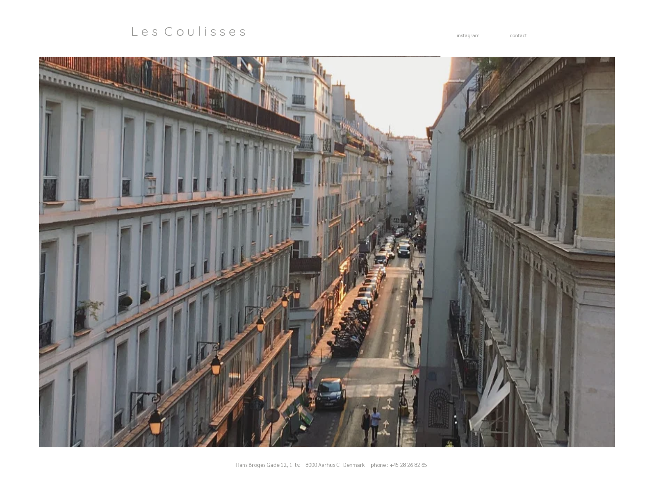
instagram (468, 35)
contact (518, 35)
